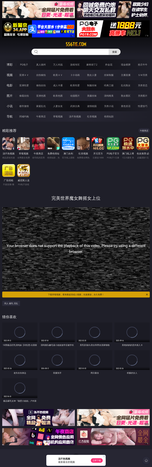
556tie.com (76, 44)
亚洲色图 (41, 95)
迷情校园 (92, 106)
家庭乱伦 (41, 106)
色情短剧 (109, 116)
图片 (10, 96)
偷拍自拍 (41, 85)
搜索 (114, 51)
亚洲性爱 (24, 85)
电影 (10, 85)
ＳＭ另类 (142, 75)
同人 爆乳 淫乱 (11, 303)
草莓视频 (58, 116)
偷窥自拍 (24, 95)
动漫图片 (75, 95)
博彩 (10, 65)
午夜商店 (41, 116)
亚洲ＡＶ (24, 75)
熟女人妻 (92, 75)
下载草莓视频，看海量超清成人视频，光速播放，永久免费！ (98, 294)
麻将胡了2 (91, 64)
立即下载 (97, 460)
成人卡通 (58, 85)
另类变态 (142, 85)
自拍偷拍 (41, 75)
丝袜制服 (109, 75)
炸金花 (108, 64)
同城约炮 (24, 116)
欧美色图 (58, 95)
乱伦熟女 (125, 85)
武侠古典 (75, 106)
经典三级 (109, 85)
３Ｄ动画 (75, 75)
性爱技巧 (142, 106)
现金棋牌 (125, 64)
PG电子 (24, 64)
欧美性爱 (75, 85)
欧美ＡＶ (58, 75)
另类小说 (109, 106)
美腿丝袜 (92, 95)
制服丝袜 (92, 85)
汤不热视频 (75, 116)
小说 (10, 106)
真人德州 (41, 64)
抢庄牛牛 (142, 64)
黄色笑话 (125, 106)
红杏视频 (92, 116)
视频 (10, 75)
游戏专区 (75, 64)
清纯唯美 (109, 95)
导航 (10, 116)
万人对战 (58, 64)
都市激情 (24, 106)
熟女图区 (125, 95)
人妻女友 (58, 106)
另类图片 (142, 95)
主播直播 (125, 75)
